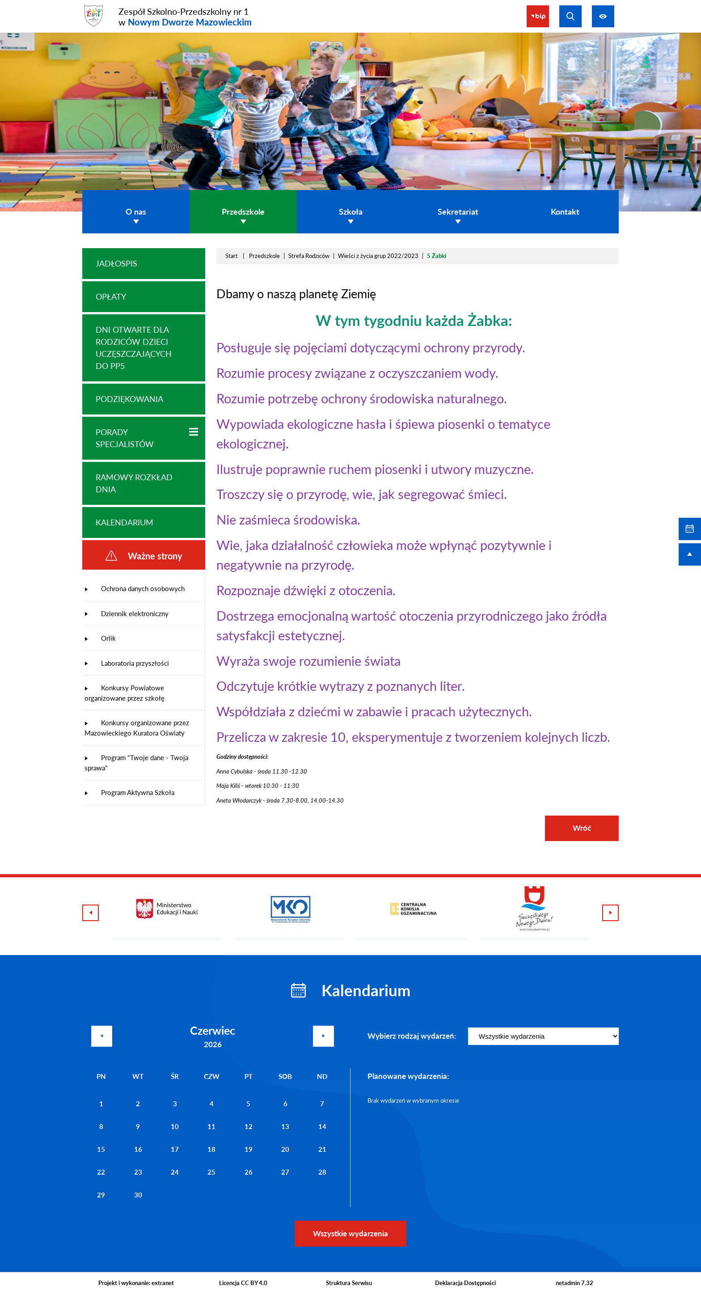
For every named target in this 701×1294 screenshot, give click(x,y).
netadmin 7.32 (574, 1282)
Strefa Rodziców (308, 255)
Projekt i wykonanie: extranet (136, 1282)
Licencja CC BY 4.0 (243, 1282)
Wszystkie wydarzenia (350, 1233)
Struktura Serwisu (349, 1282)
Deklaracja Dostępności (465, 1282)
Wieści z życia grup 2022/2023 (378, 255)
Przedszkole (264, 255)
